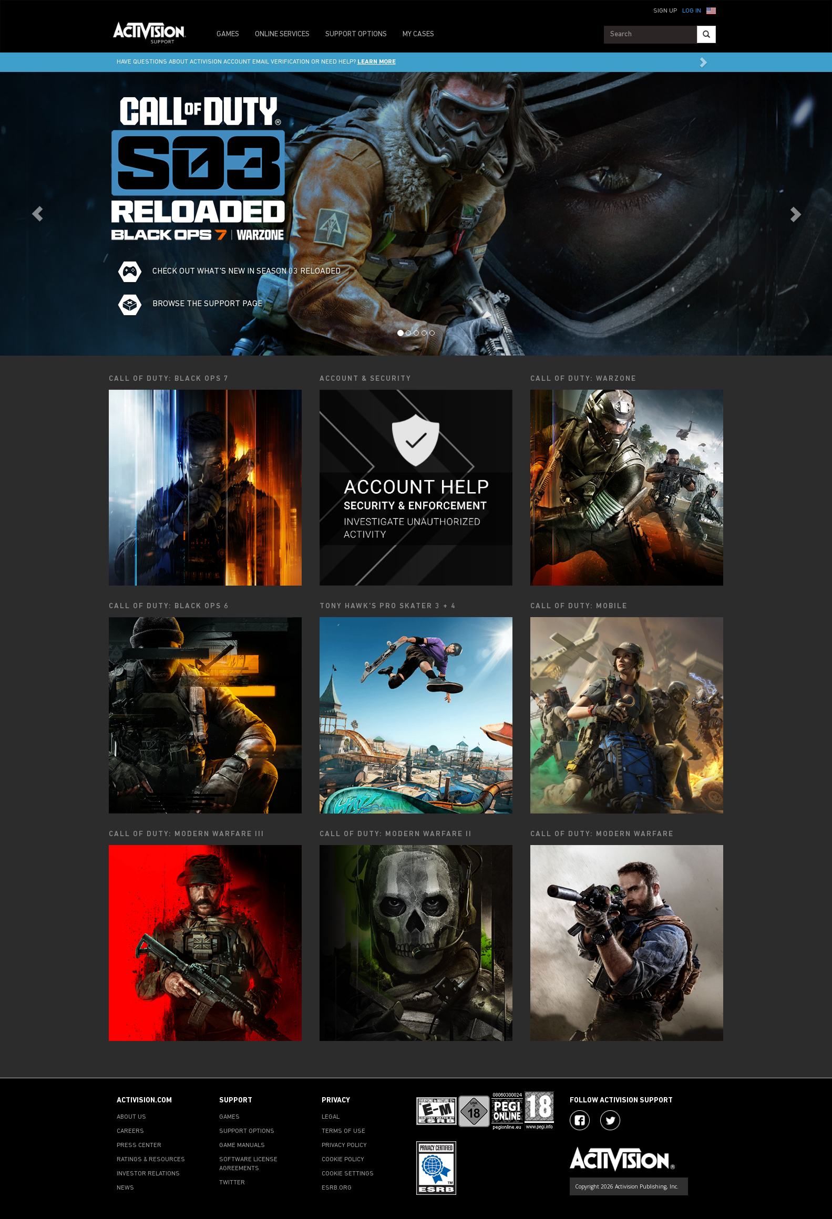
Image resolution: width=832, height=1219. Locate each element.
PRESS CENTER (139, 1145)
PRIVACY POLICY (344, 1145)
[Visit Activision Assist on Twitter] (610, 1120)
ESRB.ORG (337, 1188)
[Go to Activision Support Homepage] (155, 35)
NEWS (125, 1188)
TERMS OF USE (343, 1131)
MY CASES (418, 34)
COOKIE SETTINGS (348, 1174)
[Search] (706, 34)
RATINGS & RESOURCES (151, 1160)
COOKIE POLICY (343, 1160)
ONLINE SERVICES (282, 34)
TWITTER (232, 1183)
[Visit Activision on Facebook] (580, 1120)
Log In (691, 11)
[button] (711, 10)
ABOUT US (131, 1117)
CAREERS (130, 1131)
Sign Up (665, 11)
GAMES (228, 34)
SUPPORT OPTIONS (356, 34)
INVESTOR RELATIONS (148, 1174)
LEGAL (331, 1117)
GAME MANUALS (242, 1145)
